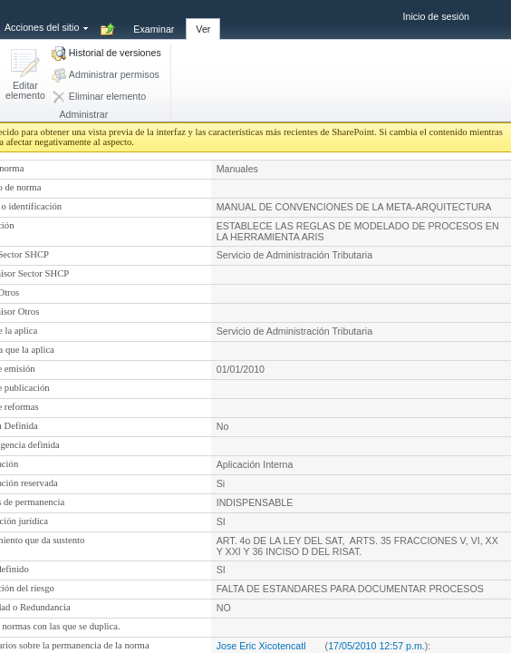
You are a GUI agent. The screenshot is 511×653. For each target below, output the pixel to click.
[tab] (153, 19)
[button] (25, 75)
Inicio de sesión (436, 16)
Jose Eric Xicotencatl (261, 645)
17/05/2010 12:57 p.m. (376, 645)
